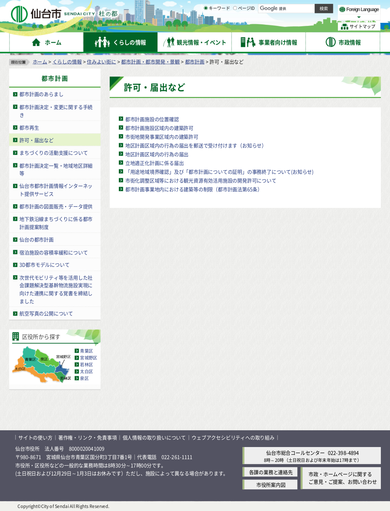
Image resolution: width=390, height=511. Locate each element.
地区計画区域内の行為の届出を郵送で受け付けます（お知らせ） (196, 145)
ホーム (40, 61)
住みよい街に (101, 61)
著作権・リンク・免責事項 (87, 437)
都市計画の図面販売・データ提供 (56, 205)
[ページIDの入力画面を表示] (235, 26)
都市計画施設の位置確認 (152, 118)
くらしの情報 (67, 61)
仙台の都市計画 (36, 239)
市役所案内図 (271, 484)
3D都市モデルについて (44, 264)
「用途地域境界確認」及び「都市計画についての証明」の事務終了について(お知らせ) (219, 171)
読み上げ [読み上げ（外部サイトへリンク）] (250, 8)
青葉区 (86, 351)
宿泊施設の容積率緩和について (53, 252)
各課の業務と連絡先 (271, 471)
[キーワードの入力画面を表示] (206, 26)
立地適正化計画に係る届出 (154, 162)
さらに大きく (318, 17)
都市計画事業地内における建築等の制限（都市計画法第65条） (193, 188)
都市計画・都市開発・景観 (150, 61)
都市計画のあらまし (41, 93)
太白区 (86, 371)
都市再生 (29, 127)
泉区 (84, 378)
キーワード (217, 27)
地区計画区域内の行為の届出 (157, 153)
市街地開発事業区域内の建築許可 (161, 136)
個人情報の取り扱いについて (154, 437)
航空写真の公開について (46, 313)
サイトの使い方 (35, 437)
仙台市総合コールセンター (295, 452)
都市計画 (195, 61)
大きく (293, 17)
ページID (244, 27)
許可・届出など (36, 139)
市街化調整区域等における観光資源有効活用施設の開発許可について (201, 180)
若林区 (86, 364)
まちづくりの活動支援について (53, 152)
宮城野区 (88, 358)
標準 (304, 8)
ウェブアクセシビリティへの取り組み (233, 437)
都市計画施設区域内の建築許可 (159, 127)
